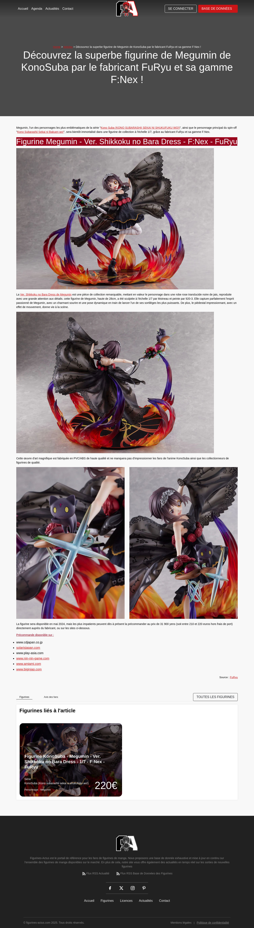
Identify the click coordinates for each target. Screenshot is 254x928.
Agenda (36, 8)
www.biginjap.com (29, 669)
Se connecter (180, 8)
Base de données (217, 8)
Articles (68, 46)
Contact (67, 8)
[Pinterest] (143, 888)
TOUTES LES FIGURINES (215, 697)
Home (56, 46)
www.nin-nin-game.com (32, 658)
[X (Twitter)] (121, 888)
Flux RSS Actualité (95, 873)
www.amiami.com (28, 663)
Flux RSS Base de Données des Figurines (144, 873)
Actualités (52, 8)
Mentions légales (181, 922)
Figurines (107, 900)
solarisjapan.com (28, 647)
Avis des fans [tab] (51, 697)
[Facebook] (110, 888)
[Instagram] (132, 888)
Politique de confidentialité (213, 922)
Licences (126, 900)
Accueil (23, 8)
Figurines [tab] (24, 697)
